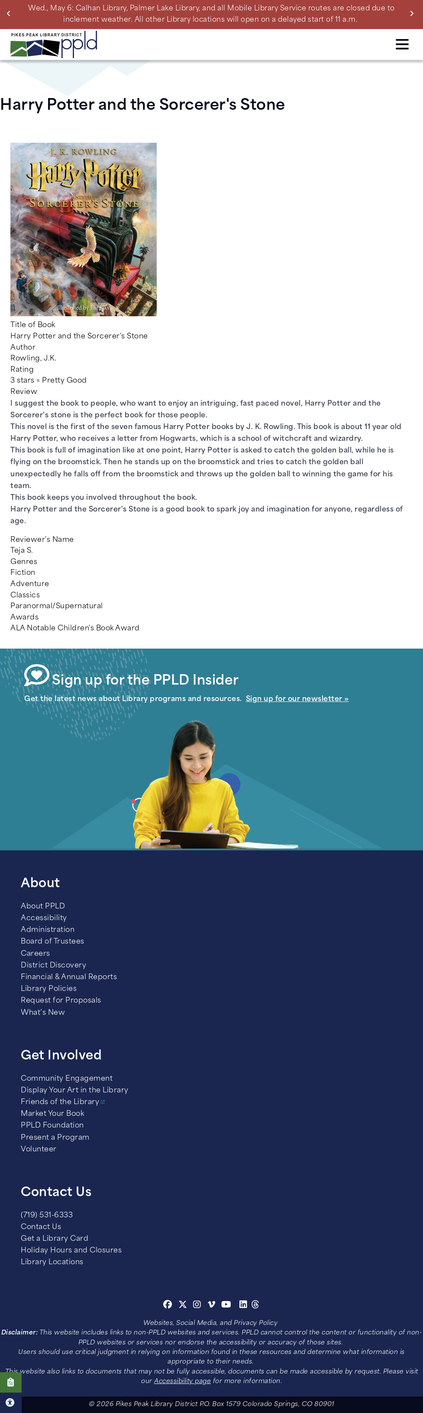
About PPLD (43, 906)
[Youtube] (226, 1305)
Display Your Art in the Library (75, 1090)
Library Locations (52, 1262)
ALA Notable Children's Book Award (75, 628)
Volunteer (39, 1149)
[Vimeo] (211, 1305)
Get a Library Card (54, 1239)
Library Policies (49, 989)
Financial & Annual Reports (69, 977)
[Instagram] (198, 1305)
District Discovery (53, 965)
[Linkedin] (243, 1305)
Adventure (29, 584)
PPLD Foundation (52, 1125)
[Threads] (256, 1305)
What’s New (43, 1013)
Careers (35, 954)
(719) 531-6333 (47, 1215)
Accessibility (44, 918)
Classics (25, 595)
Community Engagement (67, 1078)
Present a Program (55, 1137)
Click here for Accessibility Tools (11, 1403)
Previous (10, 13)
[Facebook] (167, 1305)
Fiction (23, 573)
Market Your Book (52, 1114)
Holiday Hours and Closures (71, 1250)
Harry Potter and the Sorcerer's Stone (79, 336)
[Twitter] (182, 1305)
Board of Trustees (52, 941)
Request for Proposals (61, 1000)
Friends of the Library (60, 1102)
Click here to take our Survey (11, 1382)
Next (414, 13)
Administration (47, 930)
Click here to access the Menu (402, 44)
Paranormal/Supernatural (56, 606)
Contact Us (41, 1227)
